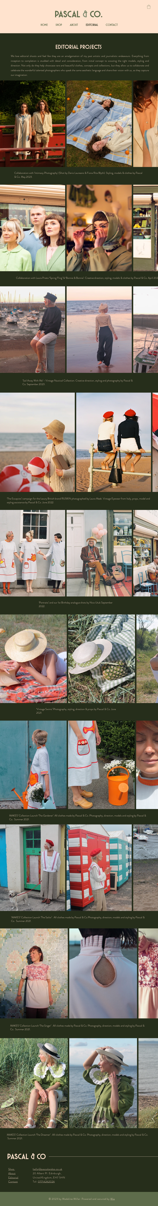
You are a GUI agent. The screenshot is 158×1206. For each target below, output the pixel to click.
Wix (112, 1199)
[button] (148, 7)
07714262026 (46, 1181)
